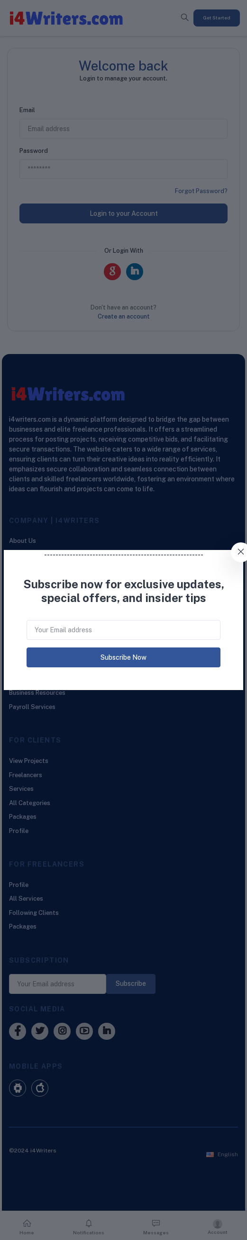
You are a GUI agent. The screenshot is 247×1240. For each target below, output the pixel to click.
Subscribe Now (123, 657)
